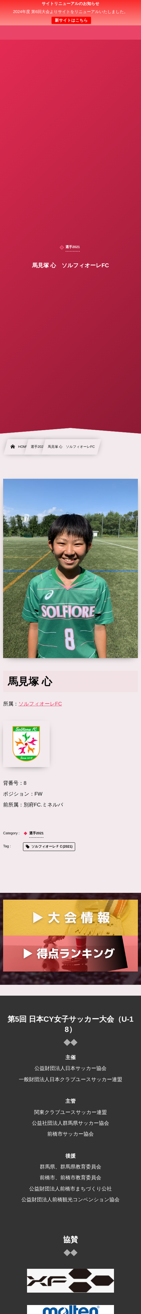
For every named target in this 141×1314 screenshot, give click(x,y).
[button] (124, 8)
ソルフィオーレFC (40, 704)
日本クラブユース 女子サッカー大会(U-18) (70, 12)
